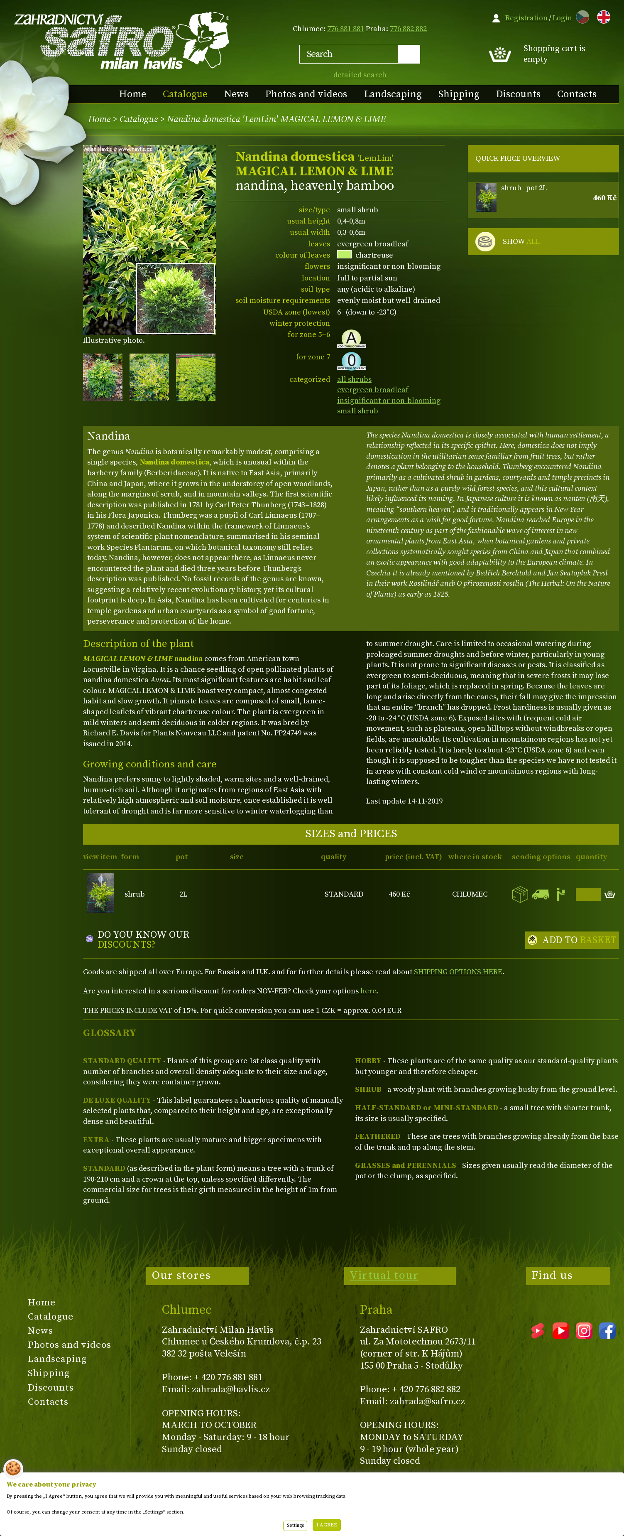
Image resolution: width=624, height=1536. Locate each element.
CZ (580, 15)
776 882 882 (408, 29)
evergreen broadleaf (373, 390)
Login (562, 18)
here (368, 991)
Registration (526, 18)
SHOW (521, 241)
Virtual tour (384, 1275)
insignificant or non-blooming (388, 401)
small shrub (357, 411)
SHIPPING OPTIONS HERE (458, 972)
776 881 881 (345, 29)
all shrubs (354, 379)
